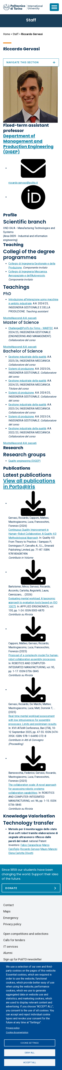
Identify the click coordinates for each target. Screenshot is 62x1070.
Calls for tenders (14, 940)
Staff (16, 34)
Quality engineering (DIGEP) (24, 460)
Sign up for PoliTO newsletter (22, 959)
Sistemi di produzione (21, 368)
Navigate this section (31, 62)
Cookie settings (30, 1042)
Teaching (13, 245)
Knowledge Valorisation (29, 816)
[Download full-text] (33, 503)
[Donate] (31, 888)
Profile (10, 215)
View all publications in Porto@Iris (29, 483)
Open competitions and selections (25, 934)
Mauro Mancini (48, 849)
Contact (8, 905)
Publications (16, 468)
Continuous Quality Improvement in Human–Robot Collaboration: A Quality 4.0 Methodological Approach (32, 533)
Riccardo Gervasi (30, 849)
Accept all (29, 1062)
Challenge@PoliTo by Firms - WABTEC (30, 328)
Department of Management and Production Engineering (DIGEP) (28, 144)
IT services (10, 946)
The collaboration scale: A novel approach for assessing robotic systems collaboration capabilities (32, 788)
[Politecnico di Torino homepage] (22, 7)
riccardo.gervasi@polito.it (23, 182)
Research (13, 448)
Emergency (10, 918)
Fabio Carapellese (31, 845)
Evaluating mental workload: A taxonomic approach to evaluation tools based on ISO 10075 (32, 602)
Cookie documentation (17, 1032)
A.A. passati (20, 318)
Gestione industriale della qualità (27, 356)
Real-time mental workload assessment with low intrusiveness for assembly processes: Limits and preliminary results (32, 720)
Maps (7, 911)
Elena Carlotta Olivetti (20, 853)
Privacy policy (13, 1027)
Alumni (7, 953)
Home (6, 34)
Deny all (30, 1052)
